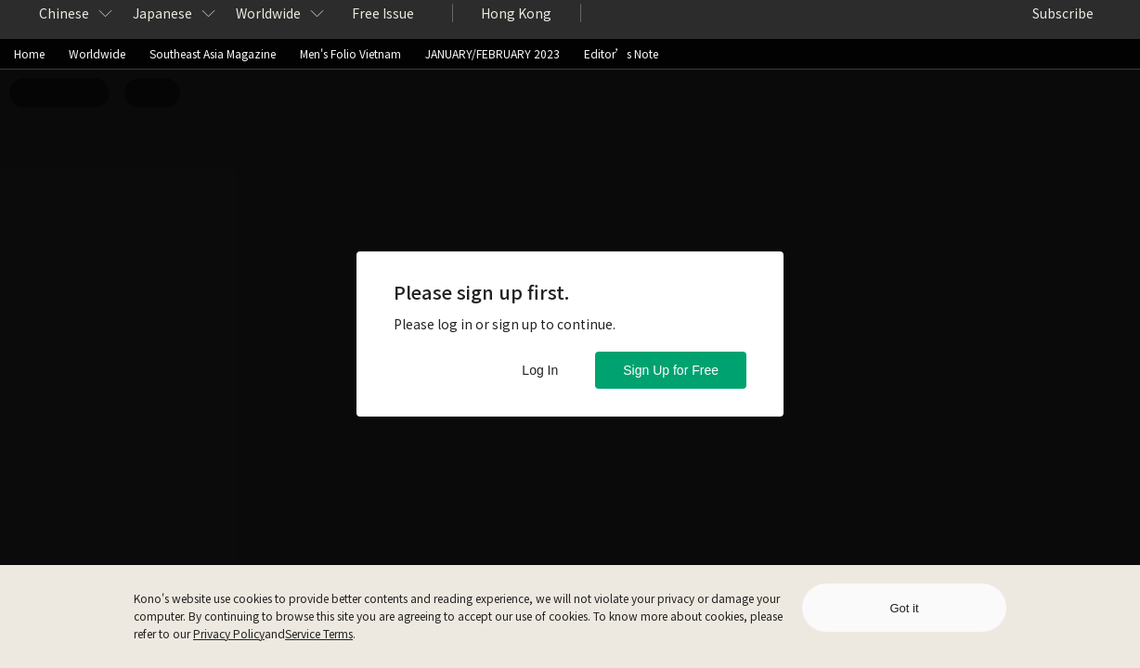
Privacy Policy (229, 633)
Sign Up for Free (671, 370)
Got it (903, 608)
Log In (540, 370)
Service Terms (319, 633)
